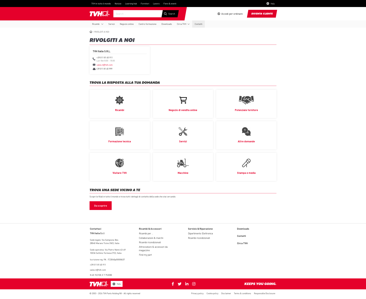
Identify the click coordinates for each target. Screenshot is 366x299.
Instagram (194, 284)
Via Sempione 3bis (110, 240)
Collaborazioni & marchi (151, 238)
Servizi (111, 23)
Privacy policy (197, 293)
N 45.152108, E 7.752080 (101, 275)
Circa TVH (181, 23)
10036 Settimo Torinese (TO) (103, 253)
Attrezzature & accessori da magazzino (153, 249)
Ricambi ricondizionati (150, 242)
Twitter (179, 284)
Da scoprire (100, 205)
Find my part (145, 255)
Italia (117, 243)
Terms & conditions (242, 293)
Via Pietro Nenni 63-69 (108, 250)
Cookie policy (212, 293)
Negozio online (127, 23)
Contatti (198, 23)
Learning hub (131, 3)
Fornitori (145, 3)
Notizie (118, 3)
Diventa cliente (262, 14)
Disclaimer (226, 293)
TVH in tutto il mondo (101, 3)
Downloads (166, 23)
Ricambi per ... (146, 233)
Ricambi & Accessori (150, 229)
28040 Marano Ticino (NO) (102, 243)
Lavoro (156, 3)
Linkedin (187, 284)
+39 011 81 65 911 (98, 265)
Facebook (173, 284)
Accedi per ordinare (232, 13)
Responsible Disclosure (264, 293)
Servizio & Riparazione (200, 229)
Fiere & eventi (169, 3)
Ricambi (96, 23)
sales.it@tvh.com (98, 270)
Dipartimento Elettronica (200, 233)
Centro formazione (147, 23)
